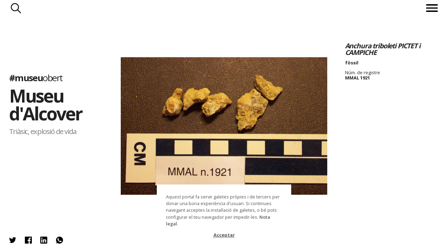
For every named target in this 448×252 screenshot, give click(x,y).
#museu (36, 78)
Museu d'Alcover (45, 105)
